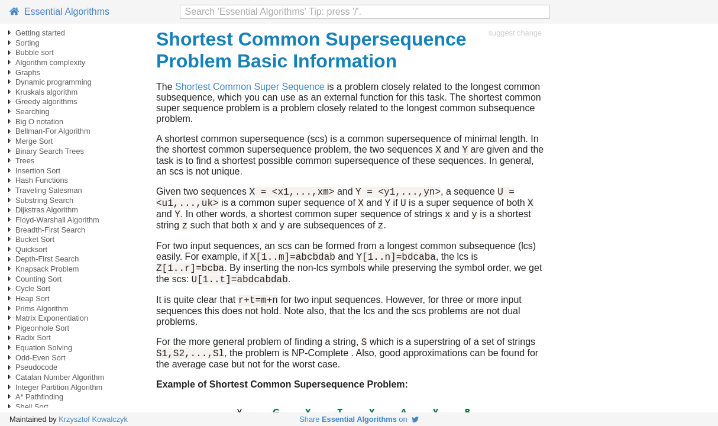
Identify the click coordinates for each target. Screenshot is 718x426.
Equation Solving (43, 347)
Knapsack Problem (47, 268)
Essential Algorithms (59, 12)
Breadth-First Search (50, 229)
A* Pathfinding (39, 396)
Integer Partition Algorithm (58, 387)
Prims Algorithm (42, 308)
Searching (32, 111)
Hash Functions (41, 180)
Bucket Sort (34, 239)
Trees (24, 160)
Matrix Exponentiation (51, 318)
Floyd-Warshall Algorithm (57, 219)
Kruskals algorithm (46, 92)
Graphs (27, 72)
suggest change (515, 32)
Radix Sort (33, 337)
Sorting (27, 42)
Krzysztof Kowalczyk (93, 419)
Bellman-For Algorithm (52, 131)
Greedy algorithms (46, 101)
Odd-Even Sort (40, 357)
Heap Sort (32, 298)
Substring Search (44, 200)
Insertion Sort (37, 170)
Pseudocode (36, 367)
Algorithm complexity (50, 62)
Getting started (40, 32)
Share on (358, 419)
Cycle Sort (32, 288)
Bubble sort (34, 52)
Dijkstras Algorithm (46, 209)
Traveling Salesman (48, 190)
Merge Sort (34, 141)
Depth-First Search (47, 258)
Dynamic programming (53, 82)
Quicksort (31, 249)
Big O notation (39, 121)
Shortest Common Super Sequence (250, 87)
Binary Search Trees (49, 151)
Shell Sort (31, 406)
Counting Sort (38, 279)
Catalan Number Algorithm (59, 377)
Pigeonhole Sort (42, 328)
